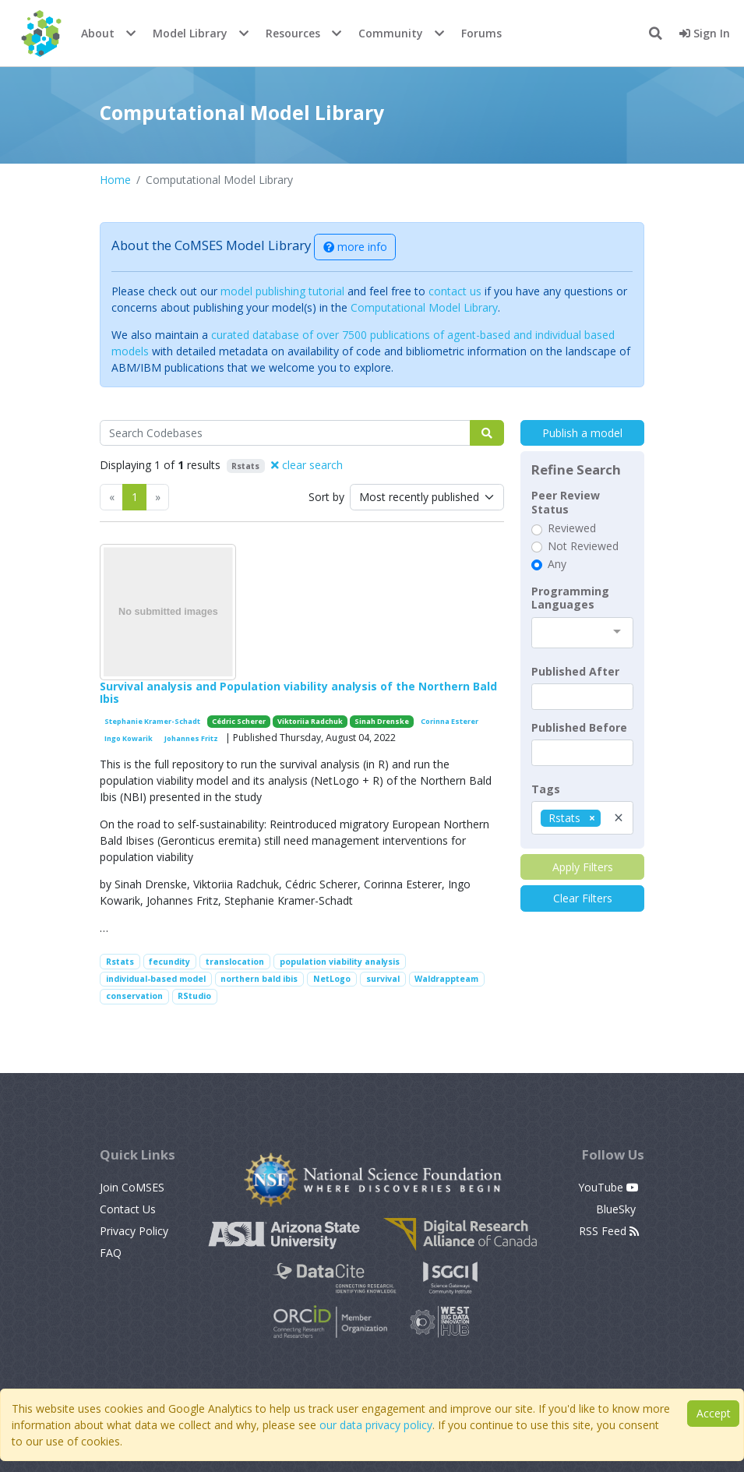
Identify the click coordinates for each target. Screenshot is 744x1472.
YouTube (608, 1187)
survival (383, 978)
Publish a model (582, 432)
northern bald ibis (259, 978)
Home (115, 179)
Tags (545, 789)
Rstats (120, 961)
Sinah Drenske (381, 721)
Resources (293, 33)
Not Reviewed (583, 546)
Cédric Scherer (239, 721)
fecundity (169, 961)
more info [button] (355, 246)
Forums (481, 33)
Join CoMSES (132, 1187)
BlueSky (617, 1209)
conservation (134, 995)
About (98, 33)
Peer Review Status (565, 502)
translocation (235, 961)
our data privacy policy (375, 1424)
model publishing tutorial (282, 291)
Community (390, 33)
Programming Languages (570, 598)
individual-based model (156, 978)
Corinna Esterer (449, 721)
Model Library (190, 33)
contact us (454, 291)
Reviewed (572, 528)
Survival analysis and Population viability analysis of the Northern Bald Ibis (298, 693)
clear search (307, 464)
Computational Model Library (424, 307)
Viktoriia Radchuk (310, 721)
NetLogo (332, 978)
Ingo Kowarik (128, 738)
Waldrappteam (446, 978)
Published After (575, 672)
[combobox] (582, 632)
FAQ (111, 1252)
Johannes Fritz (191, 738)
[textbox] (582, 696)
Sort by (326, 496)
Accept (713, 1413)
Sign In (704, 33)
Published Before (579, 728)
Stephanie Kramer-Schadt (152, 721)
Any (557, 564)
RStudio (194, 995)
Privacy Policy (134, 1230)
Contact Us (128, 1209)
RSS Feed (609, 1230)
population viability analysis (340, 961)
